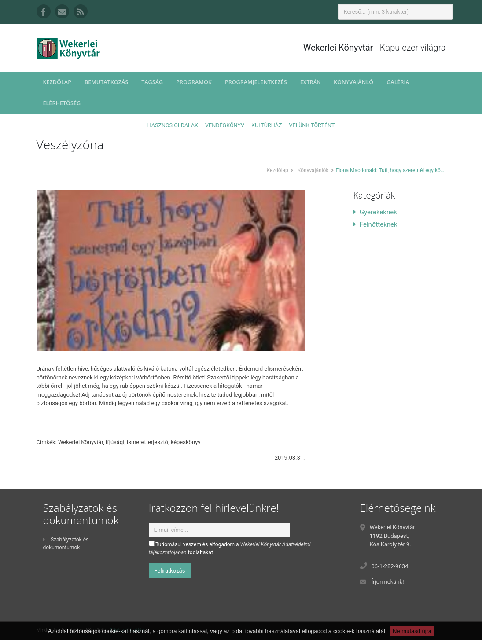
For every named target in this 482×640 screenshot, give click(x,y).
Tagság (152, 82)
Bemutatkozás (106, 82)
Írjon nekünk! (388, 581)
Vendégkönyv (224, 125)
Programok (194, 82)
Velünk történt (312, 125)
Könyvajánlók (313, 170)
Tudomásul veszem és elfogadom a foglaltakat (230, 548)
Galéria (397, 82)
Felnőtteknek (375, 224)
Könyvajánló (353, 82)
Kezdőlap (57, 82)
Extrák (310, 82)
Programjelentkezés (256, 82)
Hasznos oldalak (172, 125)
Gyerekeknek (375, 212)
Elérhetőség (62, 103)
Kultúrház (266, 125)
